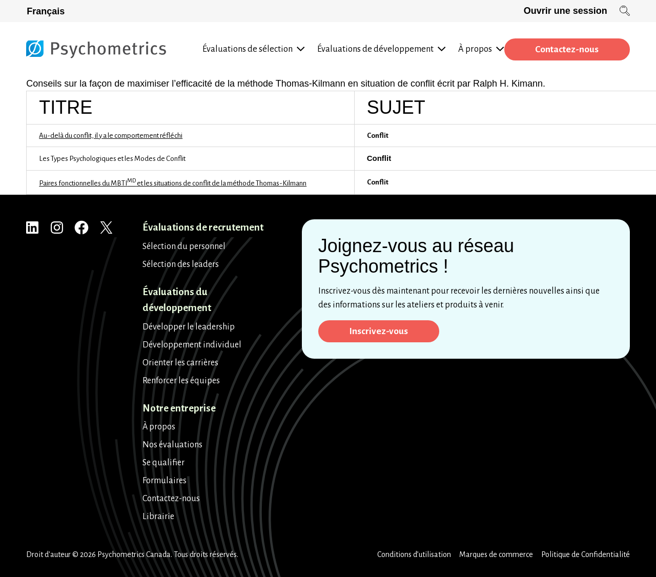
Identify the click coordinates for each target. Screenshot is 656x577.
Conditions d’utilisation (414, 554)
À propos (158, 426)
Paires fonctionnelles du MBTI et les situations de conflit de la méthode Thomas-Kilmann (172, 183)
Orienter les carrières (180, 362)
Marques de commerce (496, 554)
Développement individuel (191, 344)
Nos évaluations (172, 444)
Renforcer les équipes (181, 380)
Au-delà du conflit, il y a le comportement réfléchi (110, 135)
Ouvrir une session (565, 11)
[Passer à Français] (48, 11)
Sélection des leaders (180, 264)
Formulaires (164, 480)
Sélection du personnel (183, 246)
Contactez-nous (566, 50)
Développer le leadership (188, 327)
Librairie (158, 516)
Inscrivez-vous (379, 331)
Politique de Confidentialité (585, 554)
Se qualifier (163, 462)
